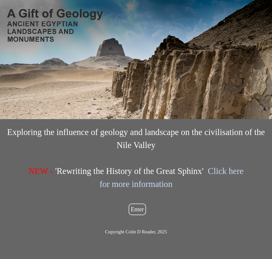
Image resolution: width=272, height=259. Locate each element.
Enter (137, 209)
